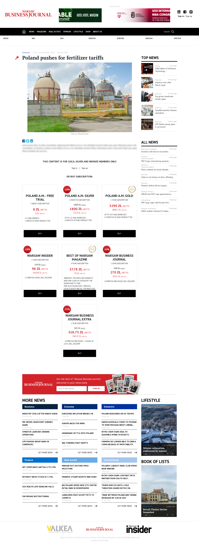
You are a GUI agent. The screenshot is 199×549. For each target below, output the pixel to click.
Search (167, 31)
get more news (48, 452)
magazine (41, 31)
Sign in (181, 16)
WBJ (66, 52)
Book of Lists (155, 461)
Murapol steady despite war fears (79, 477)
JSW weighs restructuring (35, 496)
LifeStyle (146, 445)
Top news (150, 57)
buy (40, 233)
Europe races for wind (73, 423)
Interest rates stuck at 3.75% (37, 477)
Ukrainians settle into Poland (78, 433)
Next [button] (163, 15)
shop (88, 31)
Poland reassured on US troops (118, 413)
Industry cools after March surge (39, 413)
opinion (67, 31)
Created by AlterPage (99, 540)
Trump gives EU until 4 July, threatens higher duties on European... (116, 488)
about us (97, 31)
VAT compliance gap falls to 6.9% (39, 467)
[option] (114, 15)
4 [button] (149, 515)
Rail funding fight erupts (75, 443)
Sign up (189, 16)
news (31, 31)
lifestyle (78, 31)
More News (33, 400)
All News (149, 142)
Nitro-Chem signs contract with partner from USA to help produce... (118, 478)
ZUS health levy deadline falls (38, 486)
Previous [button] (66, 16)
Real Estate (55, 31)
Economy (26, 52)
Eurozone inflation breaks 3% (77, 413)
